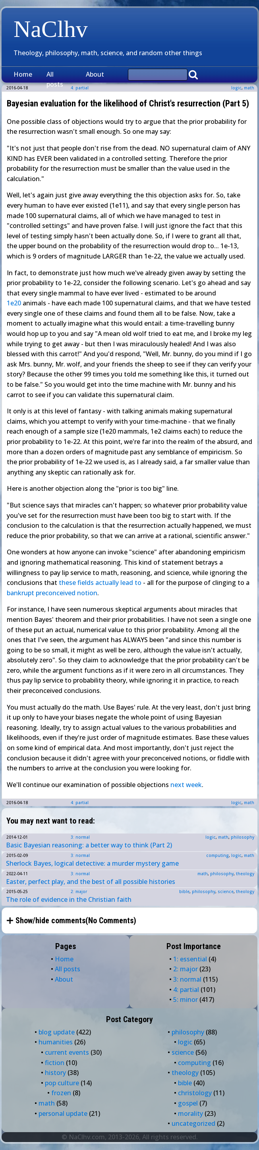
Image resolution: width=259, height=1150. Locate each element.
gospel (188, 1103)
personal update (63, 1113)
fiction (54, 1062)
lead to (130, 582)
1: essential (190, 959)
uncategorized (193, 1123)
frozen (61, 1092)
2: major (79, 891)
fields (85, 582)
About (95, 74)
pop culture (62, 1083)
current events (67, 1052)
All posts (54, 79)
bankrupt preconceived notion (52, 593)
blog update (57, 1032)
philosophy (242, 837)
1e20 (14, 303)
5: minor (185, 999)
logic (236, 88)
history (55, 1072)
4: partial (80, 802)
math (249, 88)
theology (245, 873)
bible (184, 891)
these (67, 582)
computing (217, 855)
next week (186, 784)
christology (195, 1092)
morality (190, 1113)
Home (23, 74)
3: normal (80, 837)
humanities (56, 1042)
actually (107, 582)
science (226, 891)
